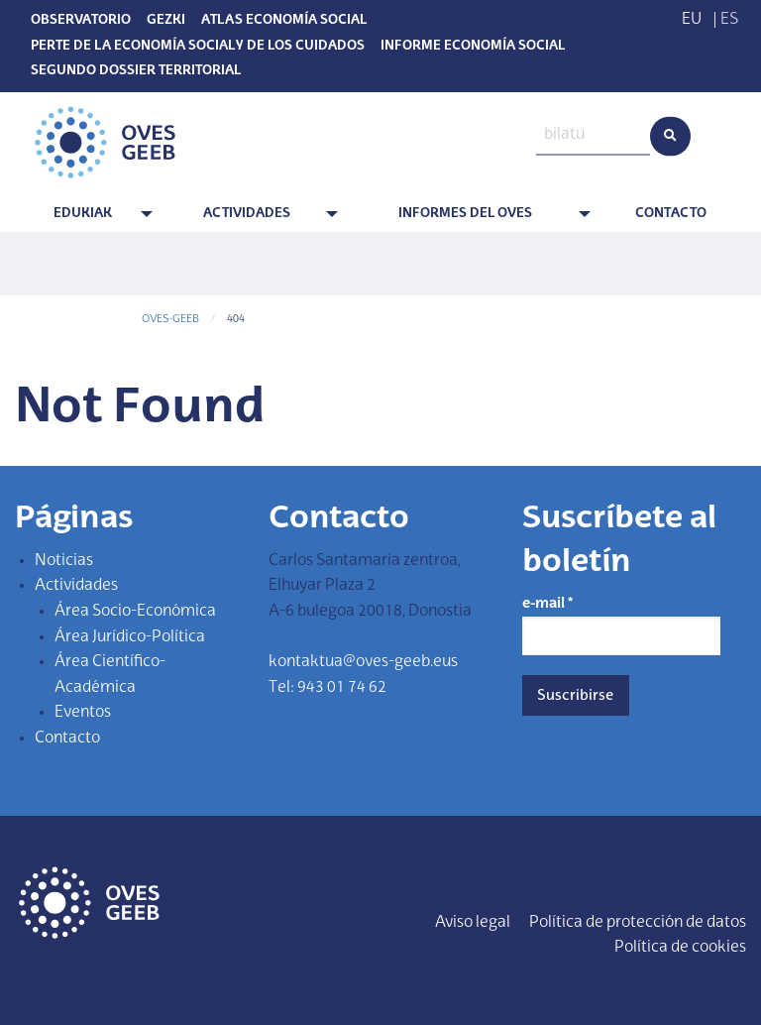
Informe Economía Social (472, 47)
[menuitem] (86, 214)
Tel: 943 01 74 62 (327, 688)
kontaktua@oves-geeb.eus (363, 662)
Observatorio (81, 21)
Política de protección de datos (637, 923)
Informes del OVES (465, 213)
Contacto (671, 213)
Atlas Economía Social (284, 21)
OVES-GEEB (170, 319)
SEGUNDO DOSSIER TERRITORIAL (136, 71)
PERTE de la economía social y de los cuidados (198, 47)
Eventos (82, 713)
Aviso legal (472, 923)
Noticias (64, 561)
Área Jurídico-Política (129, 637)
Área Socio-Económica (135, 612)
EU (692, 20)
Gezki (166, 21)
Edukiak (83, 213)
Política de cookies (680, 948)
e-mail (547, 604)
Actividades (246, 213)
